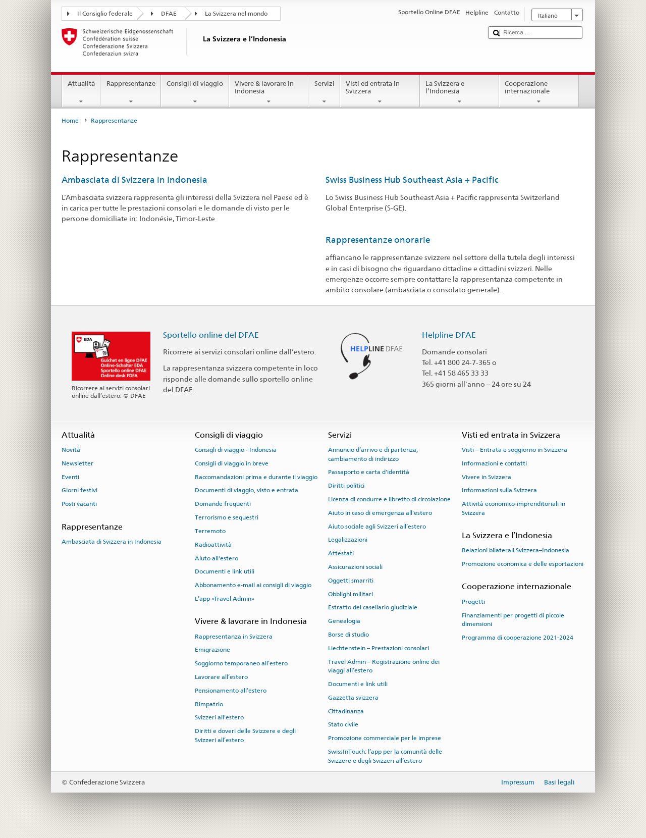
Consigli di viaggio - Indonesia (236, 449)
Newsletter (77, 463)
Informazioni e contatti (494, 463)
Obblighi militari (350, 593)
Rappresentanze (130, 93)
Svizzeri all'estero (219, 717)
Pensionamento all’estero (230, 690)
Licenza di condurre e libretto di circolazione (389, 499)
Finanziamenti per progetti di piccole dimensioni (513, 619)
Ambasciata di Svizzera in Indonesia (134, 180)
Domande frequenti (223, 503)
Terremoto (210, 531)
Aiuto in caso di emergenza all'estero (380, 512)
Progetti (473, 601)
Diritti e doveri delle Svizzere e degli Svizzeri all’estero (245, 735)
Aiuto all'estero (216, 557)
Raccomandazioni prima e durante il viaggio (256, 477)
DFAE (169, 13)
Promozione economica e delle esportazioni (522, 563)
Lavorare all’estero (221, 676)
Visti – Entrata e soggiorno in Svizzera (514, 449)
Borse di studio (348, 634)
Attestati (341, 553)
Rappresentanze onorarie (378, 240)
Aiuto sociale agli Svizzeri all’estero (377, 526)
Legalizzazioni (347, 539)
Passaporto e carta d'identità (368, 472)
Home (70, 120)
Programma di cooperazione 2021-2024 (517, 637)
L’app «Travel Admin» (224, 598)
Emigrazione (212, 649)
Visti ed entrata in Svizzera (380, 93)
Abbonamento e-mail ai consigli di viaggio (253, 585)
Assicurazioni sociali (355, 566)
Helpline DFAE (449, 335)
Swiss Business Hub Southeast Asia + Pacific (412, 180)
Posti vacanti (79, 503)
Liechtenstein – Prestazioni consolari (378, 648)
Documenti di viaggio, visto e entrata (246, 490)
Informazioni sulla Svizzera (499, 490)
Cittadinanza (346, 710)
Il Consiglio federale (105, 13)
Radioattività (213, 544)
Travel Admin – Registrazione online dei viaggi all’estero (384, 666)
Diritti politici (346, 485)
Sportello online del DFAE (211, 335)
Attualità (81, 93)
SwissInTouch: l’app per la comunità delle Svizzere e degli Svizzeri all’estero (385, 756)
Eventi (70, 477)
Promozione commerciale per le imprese (384, 738)
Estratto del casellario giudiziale (372, 607)
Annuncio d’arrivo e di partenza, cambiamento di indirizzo (373, 454)
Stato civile (343, 724)
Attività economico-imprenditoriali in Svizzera (513, 508)
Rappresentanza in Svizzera (234, 636)
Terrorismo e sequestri (226, 517)
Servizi (324, 93)
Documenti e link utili (224, 571)
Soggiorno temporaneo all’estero (241, 663)
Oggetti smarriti (350, 580)
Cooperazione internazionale (539, 93)
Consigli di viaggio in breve (231, 463)
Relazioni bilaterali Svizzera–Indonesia (515, 550)
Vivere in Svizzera (486, 477)
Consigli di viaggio (195, 93)
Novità (71, 449)
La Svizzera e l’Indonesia (459, 93)
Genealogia (344, 620)
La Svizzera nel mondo (236, 13)
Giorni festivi (79, 490)
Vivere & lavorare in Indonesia (269, 93)
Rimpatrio (209, 703)
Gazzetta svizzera (353, 697)
